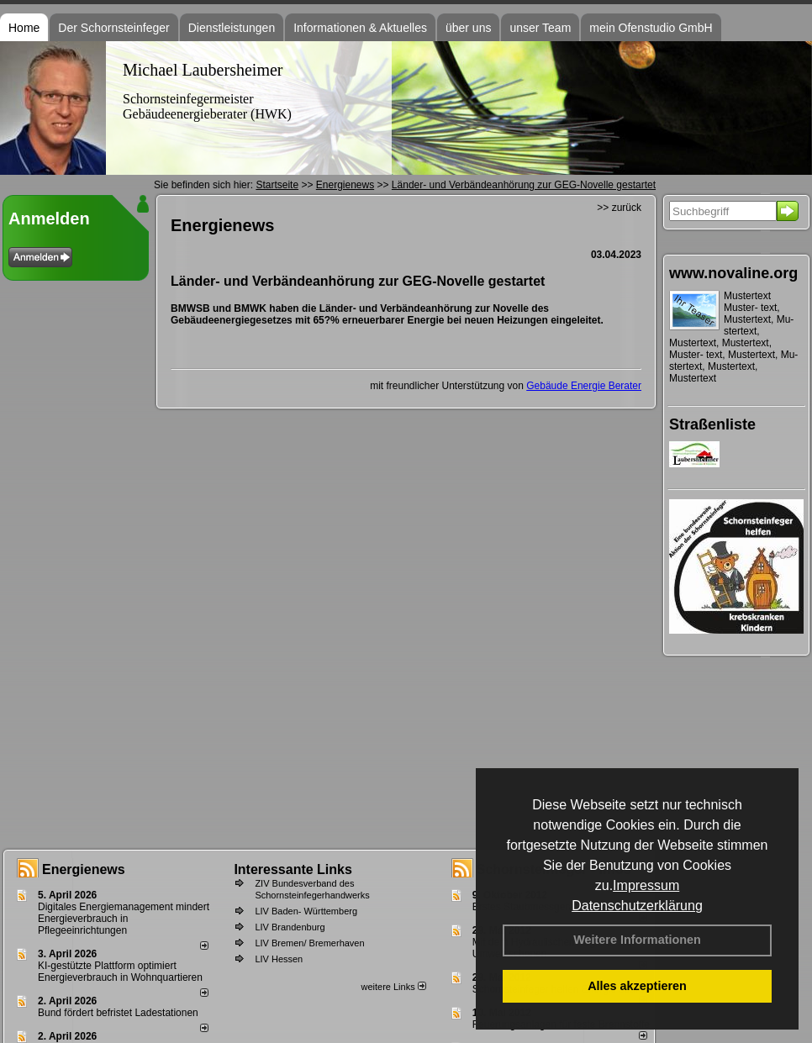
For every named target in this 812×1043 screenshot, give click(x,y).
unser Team (540, 27)
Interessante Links (293, 869)
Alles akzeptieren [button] (637, 986)
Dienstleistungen (232, 27)
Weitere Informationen (637, 939)
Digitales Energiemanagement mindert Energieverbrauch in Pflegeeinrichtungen (123, 918)
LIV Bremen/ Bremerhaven (309, 943)
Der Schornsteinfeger (113, 27)
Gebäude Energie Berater (583, 386)
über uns (468, 27)
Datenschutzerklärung (637, 905)
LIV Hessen (279, 959)
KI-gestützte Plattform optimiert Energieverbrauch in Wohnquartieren (120, 971)
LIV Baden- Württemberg (306, 911)
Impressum (646, 885)
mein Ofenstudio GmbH (650, 27)
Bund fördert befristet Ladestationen (118, 1013)
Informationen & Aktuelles (360, 27)
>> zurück (619, 207)
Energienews (83, 869)
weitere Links (393, 987)
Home (24, 27)
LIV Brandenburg (289, 927)
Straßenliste (712, 424)
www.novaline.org (733, 273)
